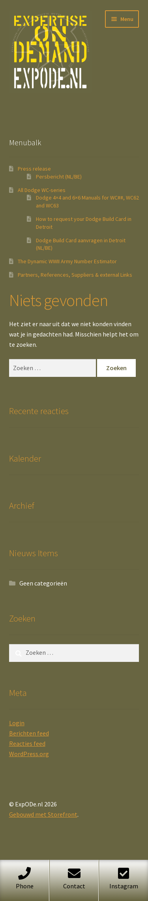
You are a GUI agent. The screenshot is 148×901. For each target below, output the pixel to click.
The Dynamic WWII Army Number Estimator (67, 261)
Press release (34, 168)
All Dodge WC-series (42, 190)
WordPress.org (29, 754)
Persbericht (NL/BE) (59, 176)
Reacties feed (27, 743)
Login (16, 723)
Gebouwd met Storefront (43, 814)
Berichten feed (29, 733)
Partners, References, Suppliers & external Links (75, 274)
